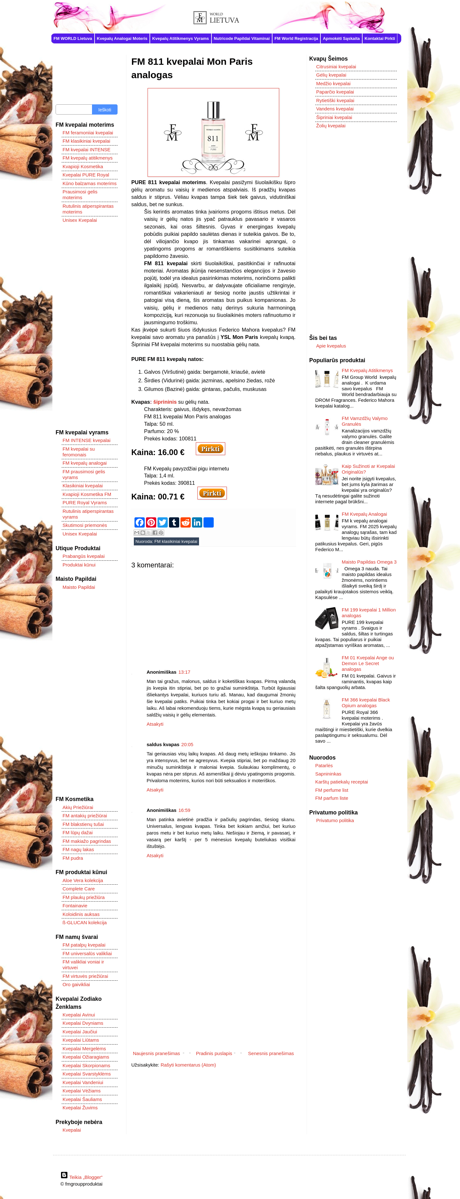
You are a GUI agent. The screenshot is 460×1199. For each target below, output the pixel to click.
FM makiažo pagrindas (87, 841)
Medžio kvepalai (333, 83)
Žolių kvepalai (331, 125)
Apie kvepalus (331, 345)
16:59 (184, 810)
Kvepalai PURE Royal (86, 174)
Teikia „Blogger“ (81, 1177)
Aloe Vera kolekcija (83, 880)
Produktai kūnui (79, 564)
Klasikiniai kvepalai (83, 485)
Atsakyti (155, 724)
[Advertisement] (213, 614)
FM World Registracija (296, 38)
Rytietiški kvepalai (335, 100)
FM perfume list (331, 790)
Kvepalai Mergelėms (84, 1048)
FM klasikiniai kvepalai (175, 541)
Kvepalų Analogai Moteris (122, 38)
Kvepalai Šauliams (82, 1099)
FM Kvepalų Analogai (364, 514)
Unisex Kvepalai (80, 220)
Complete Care (79, 888)
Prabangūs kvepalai (84, 556)
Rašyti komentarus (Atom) (188, 1065)
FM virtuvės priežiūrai (85, 976)
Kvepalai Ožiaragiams (86, 1057)
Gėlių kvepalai (331, 75)
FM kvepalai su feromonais (79, 451)
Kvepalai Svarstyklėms (87, 1073)
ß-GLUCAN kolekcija (85, 922)
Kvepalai (72, 1130)
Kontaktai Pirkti (379, 38)
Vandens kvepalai (335, 108)
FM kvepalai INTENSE (87, 149)
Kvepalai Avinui (79, 1014)
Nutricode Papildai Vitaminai (242, 38)
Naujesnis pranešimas (156, 1053)
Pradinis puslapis (214, 1053)
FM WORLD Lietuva (73, 38)
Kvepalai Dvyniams (83, 1023)
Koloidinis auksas (81, 914)
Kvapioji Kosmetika (83, 166)
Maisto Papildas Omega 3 (369, 562)
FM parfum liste (331, 798)
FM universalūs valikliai (87, 953)
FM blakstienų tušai (83, 824)
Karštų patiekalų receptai (341, 781)
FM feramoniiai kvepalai (88, 132)
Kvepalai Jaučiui (80, 1031)
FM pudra (73, 858)
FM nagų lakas (78, 849)
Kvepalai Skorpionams (86, 1065)
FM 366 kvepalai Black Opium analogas (366, 702)
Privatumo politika (335, 820)
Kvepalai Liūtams (81, 1040)
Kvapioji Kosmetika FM (87, 494)
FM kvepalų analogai (85, 463)
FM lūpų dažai (78, 832)
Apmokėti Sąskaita (341, 38)
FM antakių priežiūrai (85, 815)
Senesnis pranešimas (271, 1053)
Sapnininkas (328, 773)
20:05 (187, 744)
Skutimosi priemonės (85, 525)
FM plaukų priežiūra (84, 897)
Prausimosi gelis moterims (80, 194)
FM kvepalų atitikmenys (88, 158)
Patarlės (324, 765)
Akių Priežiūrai (78, 807)
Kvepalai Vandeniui (83, 1082)
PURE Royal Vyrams (85, 502)
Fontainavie (75, 905)
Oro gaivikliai (76, 984)
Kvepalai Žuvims (80, 1107)
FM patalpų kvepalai (84, 945)
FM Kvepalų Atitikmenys (367, 370)
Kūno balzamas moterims (90, 183)
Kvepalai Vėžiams (82, 1090)
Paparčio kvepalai (335, 91)
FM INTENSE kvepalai (87, 440)
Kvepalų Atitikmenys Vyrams (180, 38)
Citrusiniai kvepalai (336, 66)
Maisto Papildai (79, 587)
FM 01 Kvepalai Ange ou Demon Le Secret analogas (368, 663)
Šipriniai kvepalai (334, 117)
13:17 (184, 672)
